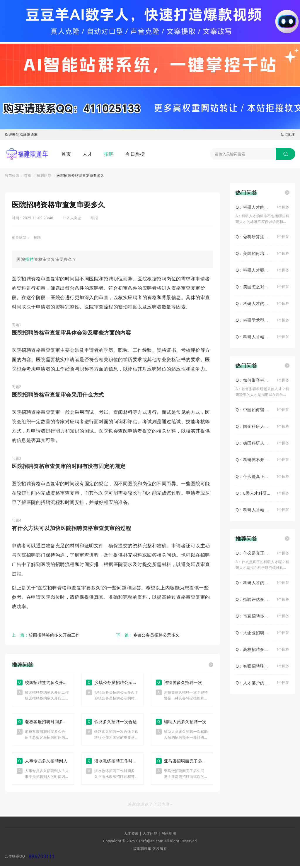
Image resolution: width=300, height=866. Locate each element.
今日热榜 (135, 154)
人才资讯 (131, 833)
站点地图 (288, 134)
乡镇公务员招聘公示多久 (156, 635)
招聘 (109, 154)
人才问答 (150, 833)
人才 (87, 154)
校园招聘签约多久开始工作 (54, 635)
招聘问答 (44, 175)
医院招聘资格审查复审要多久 (80, 175)
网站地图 (168, 833)
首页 (66, 154)
